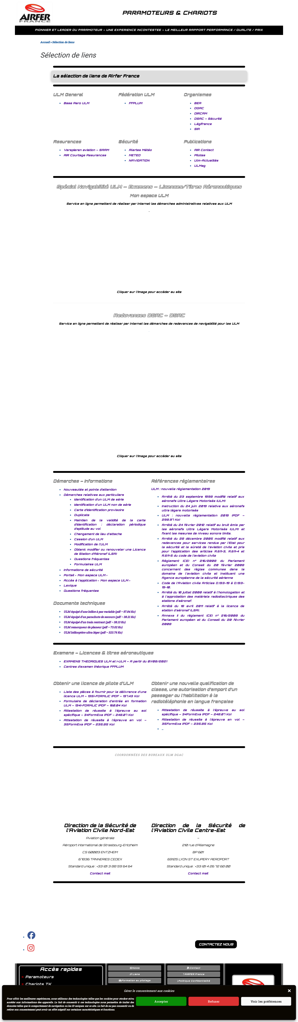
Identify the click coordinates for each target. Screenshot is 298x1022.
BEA (197, 103)
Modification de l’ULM (91, 544)
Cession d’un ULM (88, 539)
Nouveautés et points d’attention (90, 489)
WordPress (219, 1018)
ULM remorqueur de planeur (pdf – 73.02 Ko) (93, 627)
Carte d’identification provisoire (99, 510)
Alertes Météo (140, 150)
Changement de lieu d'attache (98, 534)
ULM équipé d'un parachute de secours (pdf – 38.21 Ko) (99, 617)
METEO (134, 155)
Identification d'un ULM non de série (102, 504)
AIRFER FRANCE (54, 1018)
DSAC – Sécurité (208, 118)
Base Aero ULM (76, 103)
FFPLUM (135, 103)
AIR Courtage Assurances (85, 155)
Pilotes (199, 155)
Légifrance (203, 124)
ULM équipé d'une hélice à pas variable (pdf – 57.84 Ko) (99, 612)
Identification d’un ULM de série (99, 499)
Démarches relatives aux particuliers (94, 494)
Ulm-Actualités (206, 160)
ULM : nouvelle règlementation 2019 (180, 489)
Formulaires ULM (88, 564)
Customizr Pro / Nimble (165, 1018)
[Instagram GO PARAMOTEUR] (30, 950)
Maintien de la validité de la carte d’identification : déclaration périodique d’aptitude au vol (109, 524)
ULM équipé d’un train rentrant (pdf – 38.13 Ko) (94, 622)
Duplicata (81, 515)
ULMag (199, 165)
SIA (197, 129)
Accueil (45, 42)
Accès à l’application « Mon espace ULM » (97, 580)
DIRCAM (200, 113)
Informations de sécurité (83, 570)
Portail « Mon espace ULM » (86, 575)
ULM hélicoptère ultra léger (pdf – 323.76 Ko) (93, 632)
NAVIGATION (139, 160)
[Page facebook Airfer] (31, 937)
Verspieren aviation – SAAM (86, 150)
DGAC (199, 108)
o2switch (263, 1018)
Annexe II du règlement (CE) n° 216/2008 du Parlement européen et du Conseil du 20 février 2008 (203, 620)
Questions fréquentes (91, 559)
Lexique (70, 585)
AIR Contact (203, 150)
